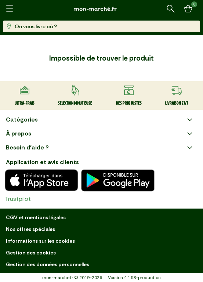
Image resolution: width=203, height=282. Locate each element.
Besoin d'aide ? (100, 148)
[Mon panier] (188, 9)
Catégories (100, 120)
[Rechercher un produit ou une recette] (171, 9)
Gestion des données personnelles (47, 264)
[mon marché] (101, 9)
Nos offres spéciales (30, 229)
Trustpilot (18, 199)
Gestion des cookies (31, 253)
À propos (100, 134)
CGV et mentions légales (36, 217)
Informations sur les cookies (40, 241)
